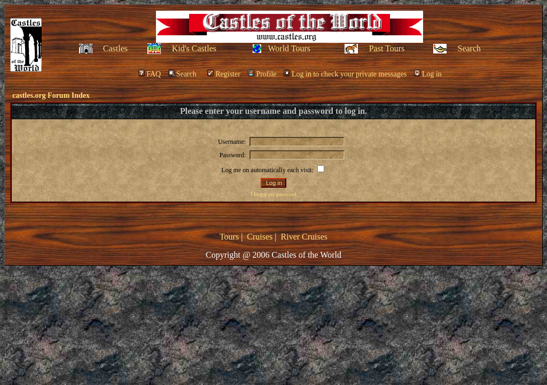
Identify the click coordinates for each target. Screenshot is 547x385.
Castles (115, 48)
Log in (428, 74)
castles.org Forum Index (51, 95)
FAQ (149, 74)
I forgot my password (273, 194)
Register (223, 74)
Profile (262, 74)
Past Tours (387, 48)
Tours (229, 236)
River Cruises (304, 236)
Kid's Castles (194, 48)
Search (469, 48)
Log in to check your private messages (345, 74)
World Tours (289, 48)
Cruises (259, 236)
